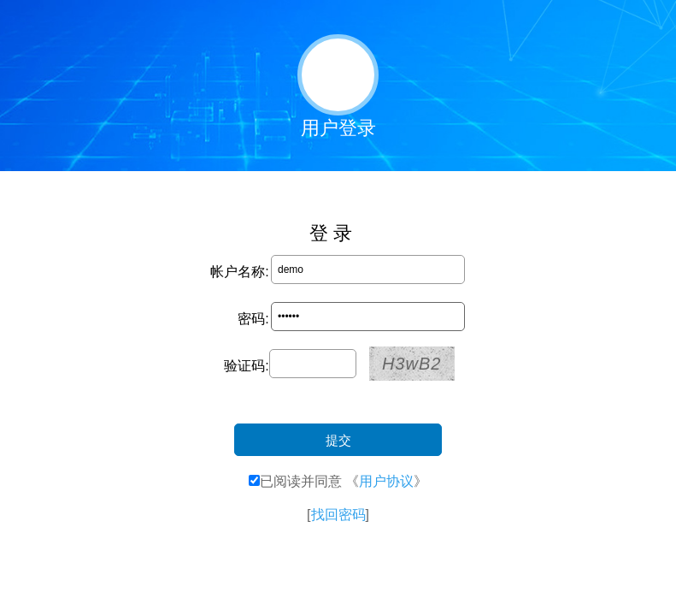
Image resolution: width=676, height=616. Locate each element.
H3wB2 (411, 363)
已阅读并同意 (301, 481)
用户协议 (386, 481)
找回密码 (338, 514)
